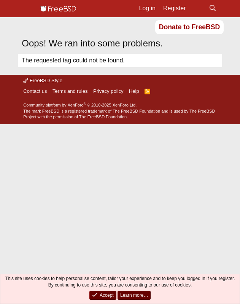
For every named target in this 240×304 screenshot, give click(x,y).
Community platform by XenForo (80, 105)
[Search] (213, 8)
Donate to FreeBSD (189, 27)
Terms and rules (69, 91)
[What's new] (197, 8)
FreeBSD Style (42, 80)
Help (134, 91)
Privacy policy (108, 91)
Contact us (35, 91)
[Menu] (28, 8)
